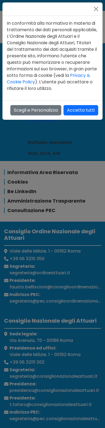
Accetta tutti (81, 110)
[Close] (96, 9)
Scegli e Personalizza (36, 110)
